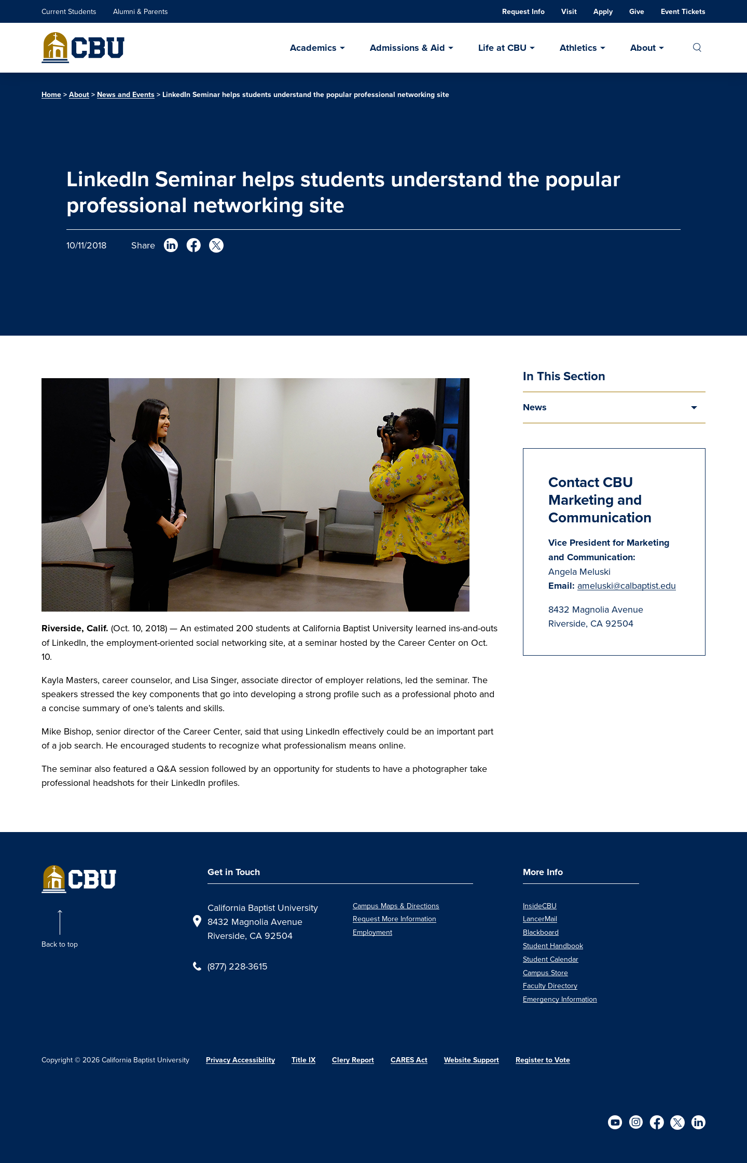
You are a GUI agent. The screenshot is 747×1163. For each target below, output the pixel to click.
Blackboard (541, 932)
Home (51, 94)
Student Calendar (550, 959)
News (535, 407)
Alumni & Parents (140, 11)
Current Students (69, 11)
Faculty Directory (550, 985)
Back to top (60, 944)
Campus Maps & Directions (396, 906)
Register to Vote (543, 1060)
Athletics (578, 47)
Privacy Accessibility (240, 1060)
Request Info (523, 11)
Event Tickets (683, 11)
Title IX (303, 1060)
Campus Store (545, 972)
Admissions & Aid (407, 47)
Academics (313, 47)
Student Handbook (553, 945)
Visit (569, 11)
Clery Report (353, 1060)
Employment (372, 932)
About (643, 47)
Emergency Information (560, 999)
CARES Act (409, 1060)
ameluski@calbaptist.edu (626, 585)
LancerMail (540, 918)
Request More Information (394, 918)
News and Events (126, 94)
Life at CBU (502, 47)
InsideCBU (540, 906)
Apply (603, 11)
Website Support (471, 1060)
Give (636, 11)
